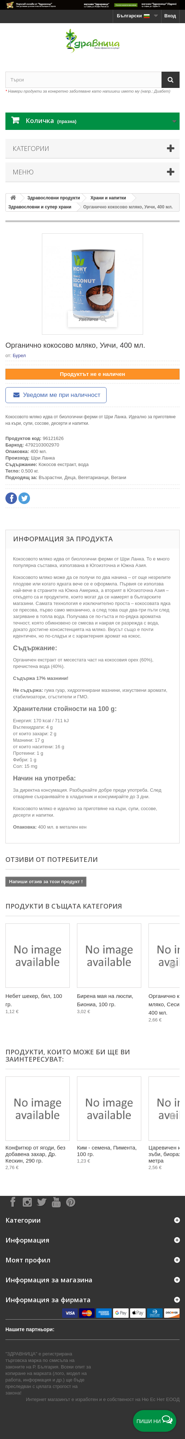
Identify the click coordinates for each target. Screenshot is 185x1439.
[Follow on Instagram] (27, 1202)
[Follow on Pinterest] (70, 1202)
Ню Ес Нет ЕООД (161, 1399)
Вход (170, 15)
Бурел (19, 355)
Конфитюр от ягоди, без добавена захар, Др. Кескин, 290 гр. (35, 1154)
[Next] (172, 964)
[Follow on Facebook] (12, 1202)
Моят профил (28, 1260)
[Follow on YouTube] (56, 1202)
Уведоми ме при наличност (56, 395)
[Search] (171, 80)
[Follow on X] (41, 1202)
